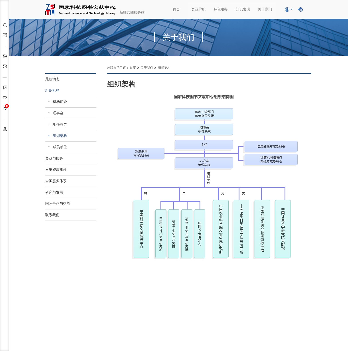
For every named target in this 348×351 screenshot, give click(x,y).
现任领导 (60, 124)
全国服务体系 (56, 181)
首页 (176, 9)
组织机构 (52, 90)
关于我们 (265, 9)
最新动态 (52, 79)
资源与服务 (54, 158)
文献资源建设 (56, 170)
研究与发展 (54, 192)
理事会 (58, 113)
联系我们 (52, 215)
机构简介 (60, 102)
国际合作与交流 (57, 203)
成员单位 (60, 147)
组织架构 (60, 136)
